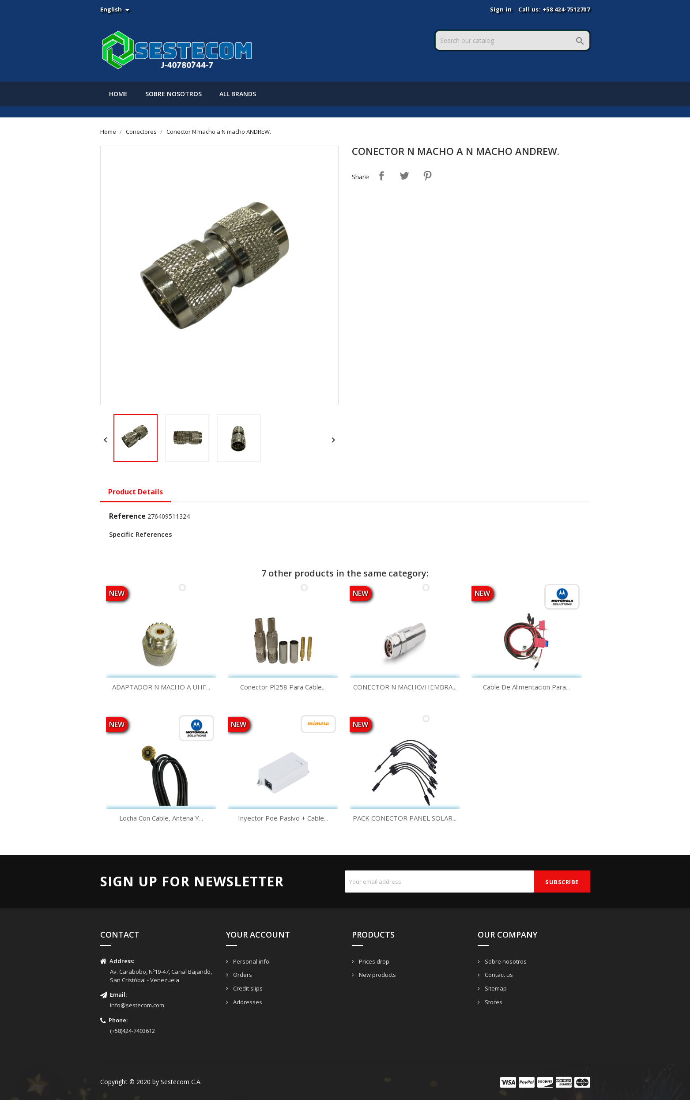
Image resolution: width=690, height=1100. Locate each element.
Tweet (404, 176)
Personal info (250, 961)
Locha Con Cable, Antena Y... (161, 818)
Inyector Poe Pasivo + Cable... (283, 818)
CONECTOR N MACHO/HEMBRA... (404, 686)
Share (381, 176)
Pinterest (427, 176)
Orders (242, 975)
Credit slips (247, 988)
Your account (258, 934)
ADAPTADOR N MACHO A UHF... (161, 686)
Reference (127, 516)
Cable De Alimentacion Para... (526, 686)
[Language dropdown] (115, 9)
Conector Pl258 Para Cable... (283, 686)
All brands (237, 94)
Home (118, 94)
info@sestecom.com (137, 1005)
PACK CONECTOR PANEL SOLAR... (404, 818)
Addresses (247, 1002)
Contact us (498, 975)
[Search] (512, 40)
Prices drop (373, 961)
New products (377, 975)
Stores (492, 1002)
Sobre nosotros (173, 94)
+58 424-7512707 (566, 9)
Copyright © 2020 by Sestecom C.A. (151, 1081)
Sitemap (495, 988)
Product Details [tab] (135, 492)
